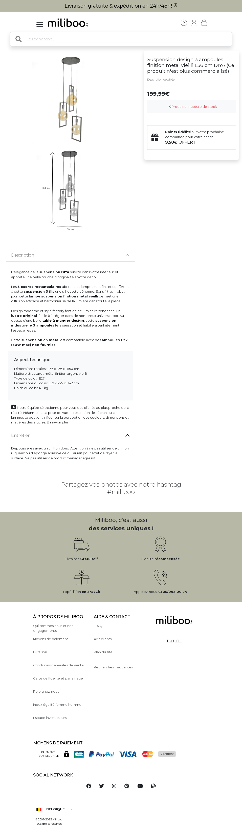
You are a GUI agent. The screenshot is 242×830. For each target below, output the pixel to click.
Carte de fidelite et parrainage (58, 678)
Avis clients (103, 639)
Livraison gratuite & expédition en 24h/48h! (121, 6)
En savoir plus (58, 422)
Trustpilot (174, 641)
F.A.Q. (98, 626)
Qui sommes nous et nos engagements (53, 628)
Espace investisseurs (50, 718)
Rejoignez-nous (46, 691)
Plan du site (103, 652)
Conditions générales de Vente (58, 665)
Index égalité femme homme (57, 705)
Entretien (21, 435)
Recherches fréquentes (113, 667)
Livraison (40, 652)
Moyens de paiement (50, 639)
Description (22, 255)
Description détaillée (160, 79)
